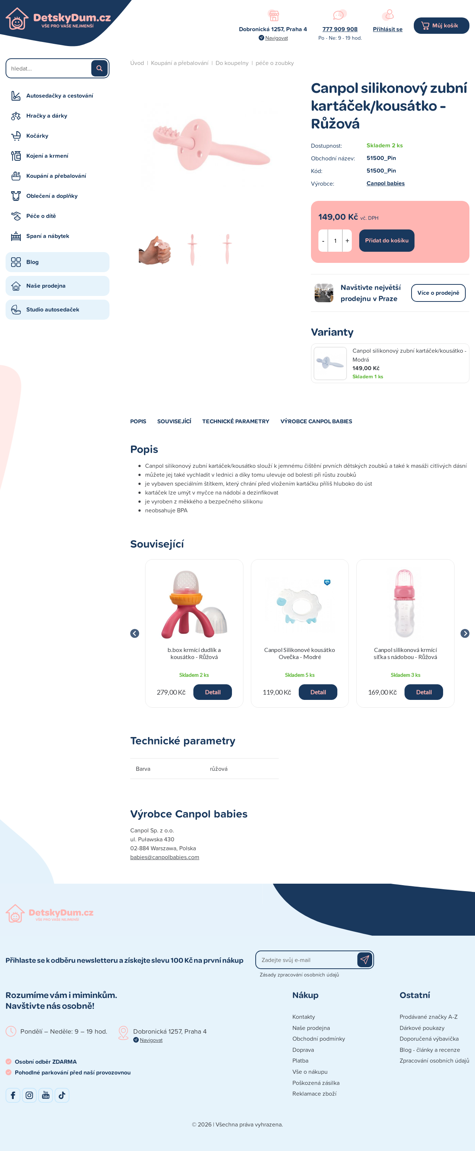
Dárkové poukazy (422, 1028)
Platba (300, 1060)
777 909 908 (340, 29)
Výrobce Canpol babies (316, 421)
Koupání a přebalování (56, 176)
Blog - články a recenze (430, 1050)
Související (174, 421)
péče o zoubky (275, 63)
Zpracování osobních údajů (434, 1060)
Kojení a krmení (47, 155)
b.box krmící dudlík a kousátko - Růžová (194, 653)
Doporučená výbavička (429, 1038)
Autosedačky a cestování (59, 95)
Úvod (137, 63)
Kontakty (303, 1017)
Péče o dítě (41, 216)
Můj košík (445, 25)
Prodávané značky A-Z (429, 1017)
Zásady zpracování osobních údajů (299, 974)
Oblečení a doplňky (52, 196)
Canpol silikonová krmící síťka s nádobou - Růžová (405, 653)
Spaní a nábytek (47, 236)
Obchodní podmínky (318, 1038)
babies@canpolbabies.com (164, 857)
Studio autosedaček (52, 309)
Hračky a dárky (46, 115)
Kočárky (37, 135)
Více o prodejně (438, 292)
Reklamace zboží (314, 1093)
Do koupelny (232, 63)
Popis (138, 421)
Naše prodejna (46, 285)
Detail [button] (212, 691)
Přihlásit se (388, 29)
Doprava (303, 1050)
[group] (194, 633)
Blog (32, 262)
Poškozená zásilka (316, 1083)
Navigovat (276, 37)
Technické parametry (235, 421)
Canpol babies (386, 183)
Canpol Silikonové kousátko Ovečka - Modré (299, 653)
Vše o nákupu (310, 1071)
